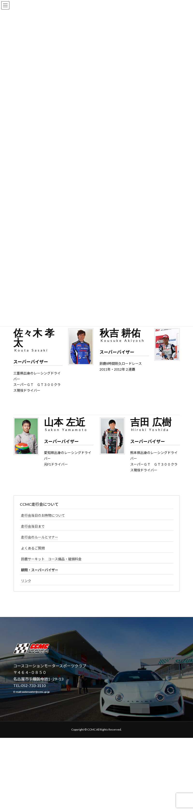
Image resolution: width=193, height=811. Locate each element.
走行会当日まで (33, 526)
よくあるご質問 (33, 548)
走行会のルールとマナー (39, 537)
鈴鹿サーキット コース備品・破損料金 (51, 559)
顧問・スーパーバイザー (39, 570)
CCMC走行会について (39, 504)
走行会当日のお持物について (43, 515)
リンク (26, 581)
